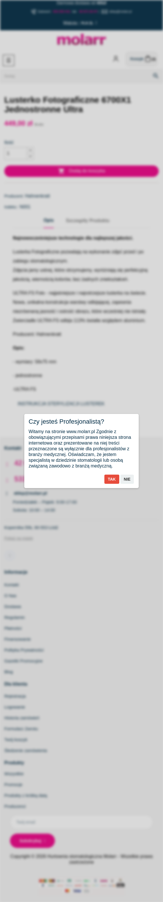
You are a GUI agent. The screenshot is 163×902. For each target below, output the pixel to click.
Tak (112, 479)
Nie (127, 479)
